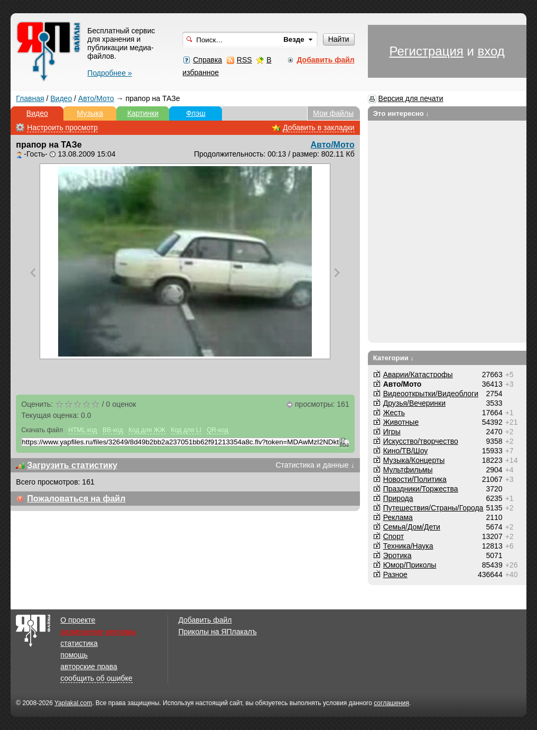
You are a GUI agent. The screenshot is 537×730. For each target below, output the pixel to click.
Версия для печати (410, 98)
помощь (74, 655)
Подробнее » (109, 73)
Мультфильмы (408, 470)
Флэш (196, 113)
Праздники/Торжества (420, 489)
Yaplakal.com (73, 703)
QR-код (217, 430)
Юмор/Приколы (410, 565)
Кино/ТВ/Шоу (405, 450)
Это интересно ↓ (401, 113)
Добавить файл (205, 620)
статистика (78, 643)
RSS (244, 60)
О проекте (77, 620)
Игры (392, 431)
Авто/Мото (96, 98)
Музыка (90, 113)
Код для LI (186, 430)
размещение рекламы (98, 631)
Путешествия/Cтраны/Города (433, 508)
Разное (395, 574)
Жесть (394, 412)
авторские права (88, 666)
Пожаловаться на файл (76, 498)
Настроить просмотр (62, 127)
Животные (401, 422)
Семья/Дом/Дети (411, 527)
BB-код (113, 430)
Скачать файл (42, 430)
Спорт (393, 536)
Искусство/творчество (420, 441)
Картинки (143, 113)
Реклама (398, 517)
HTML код (82, 430)
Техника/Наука (408, 546)
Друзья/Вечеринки (414, 403)
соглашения (391, 703)
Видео (61, 98)
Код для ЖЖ (146, 430)
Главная (30, 98)
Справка (207, 60)
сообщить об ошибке (96, 678)
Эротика (397, 555)
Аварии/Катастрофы (418, 374)
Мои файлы (333, 113)
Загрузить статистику (72, 465)
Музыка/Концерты (414, 460)
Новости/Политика (415, 479)
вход (491, 51)
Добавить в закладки (319, 127)
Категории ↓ (393, 358)
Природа (398, 498)
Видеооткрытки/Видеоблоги (430, 393)
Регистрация (426, 51)
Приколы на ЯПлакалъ (217, 631)
